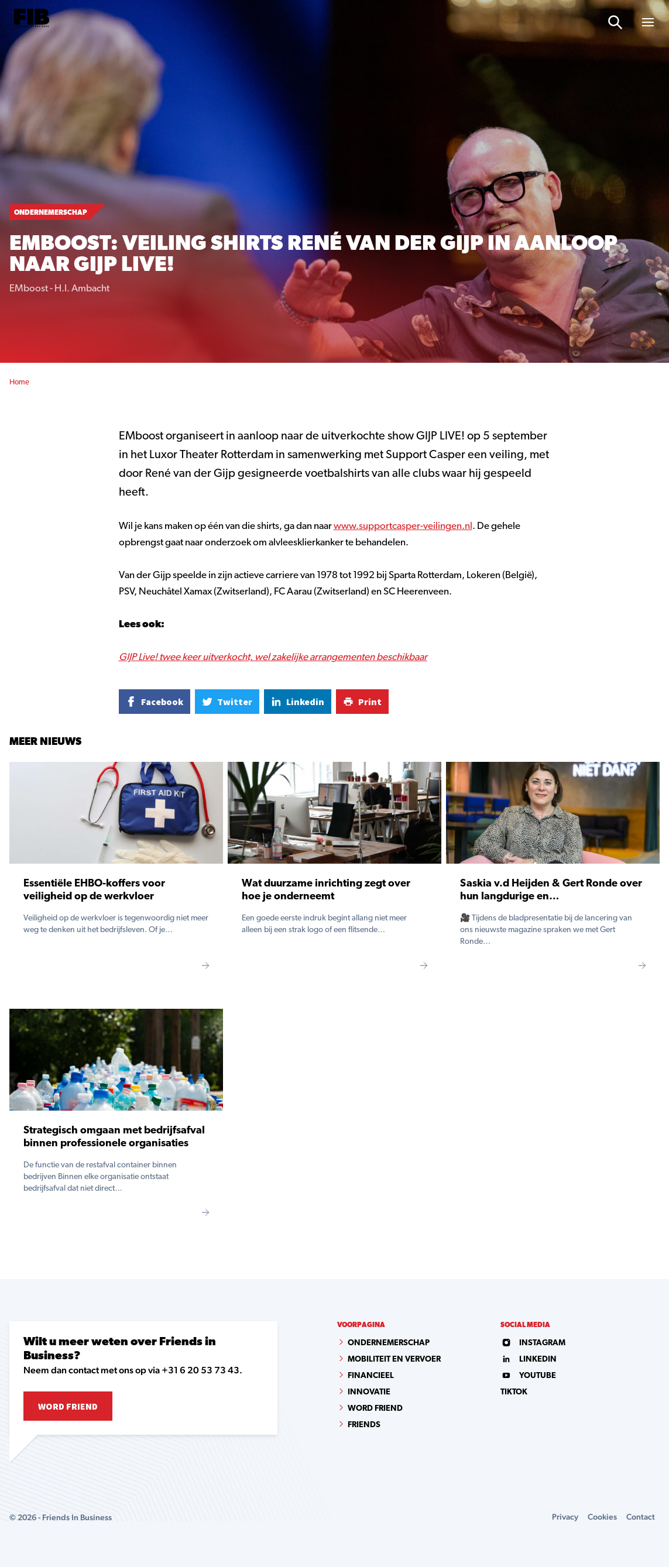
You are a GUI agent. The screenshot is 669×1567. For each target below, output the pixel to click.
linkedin (528, 1359)
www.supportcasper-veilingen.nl (403, 526)
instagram (532, 1343)
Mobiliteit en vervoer (394, 1359)
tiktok (513, 1392)
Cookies (602, 1516)
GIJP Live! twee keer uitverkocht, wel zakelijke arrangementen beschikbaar (273, 657)
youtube (528, 1376)
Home (19, 382)
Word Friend (68, 1406)
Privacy (565, 1516)
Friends (364, 1425)
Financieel (371, 1376)
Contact (640, 1516)
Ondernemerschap (389, 1343)
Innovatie (369, 1392)
